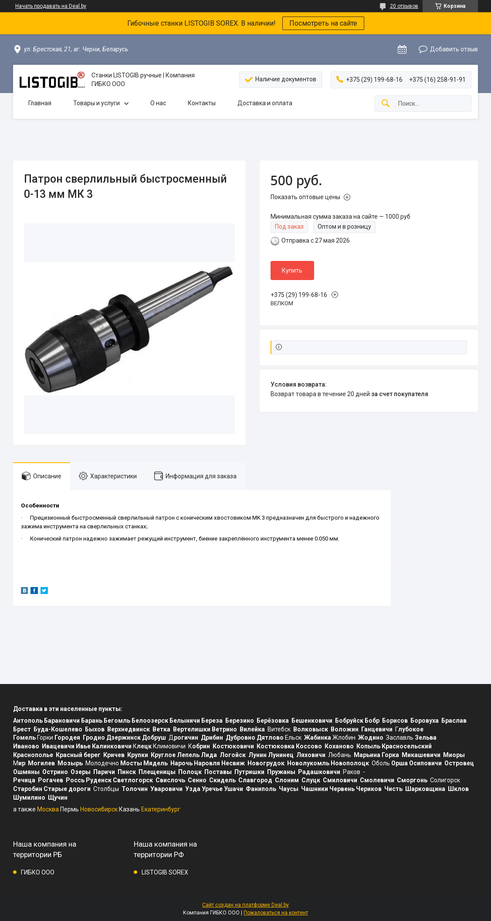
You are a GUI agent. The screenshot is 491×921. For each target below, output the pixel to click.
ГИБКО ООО (37, 872)
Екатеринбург (160, 809)
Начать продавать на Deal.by (50, 6)
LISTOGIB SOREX (165, 872)
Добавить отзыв (454, 49)
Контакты (202, 103)
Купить (292, 270)
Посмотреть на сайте (323, 23)
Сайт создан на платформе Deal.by (245, 905)
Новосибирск (99, 809)
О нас (158, 103)
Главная (39, 103)
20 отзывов (404, 6)
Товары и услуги (96, 103)
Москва (48, 809)
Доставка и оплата (264, 103)
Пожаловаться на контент (276, 913)
